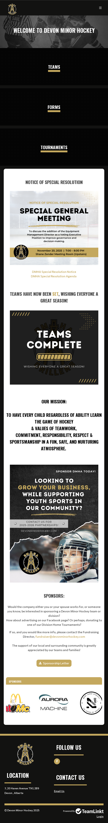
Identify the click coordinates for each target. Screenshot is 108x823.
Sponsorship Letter (56, 663)
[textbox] (54, 312)
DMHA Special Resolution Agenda (54, 276)
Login (100, 816)
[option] (54, 703)
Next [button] (95, 701)
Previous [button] (12, 701)
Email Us (59, 791)
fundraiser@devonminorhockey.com (60, 636)
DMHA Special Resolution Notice (54, 271)
